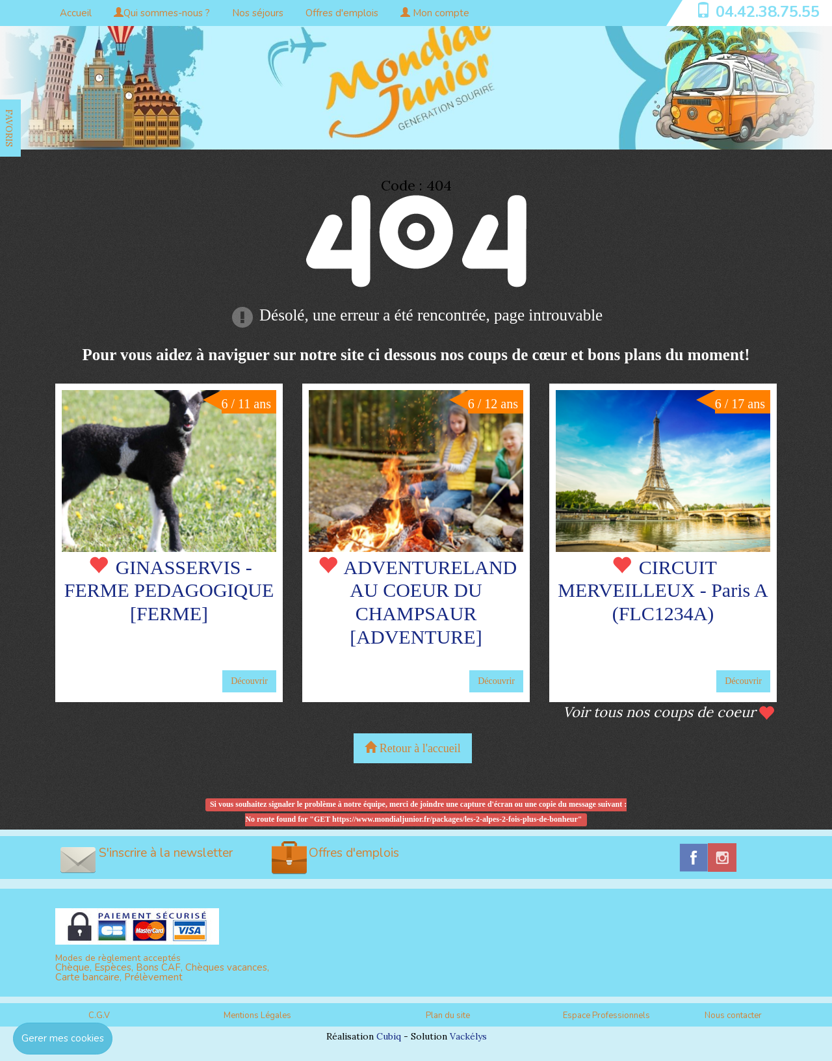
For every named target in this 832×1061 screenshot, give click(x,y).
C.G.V (99, 1015)
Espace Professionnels (606, 1015)
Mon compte (434, 13)
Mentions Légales (257, 1015)
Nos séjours (257, 13)
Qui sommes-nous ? (162, 13)
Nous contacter (733, 1015)
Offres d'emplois (342, 13)
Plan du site (448, 1015)
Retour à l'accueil (413, 748)
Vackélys (468, 1036)
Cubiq (388, 1036)
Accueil (76, 13)
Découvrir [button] (249, 681)
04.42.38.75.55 (768, 11)
